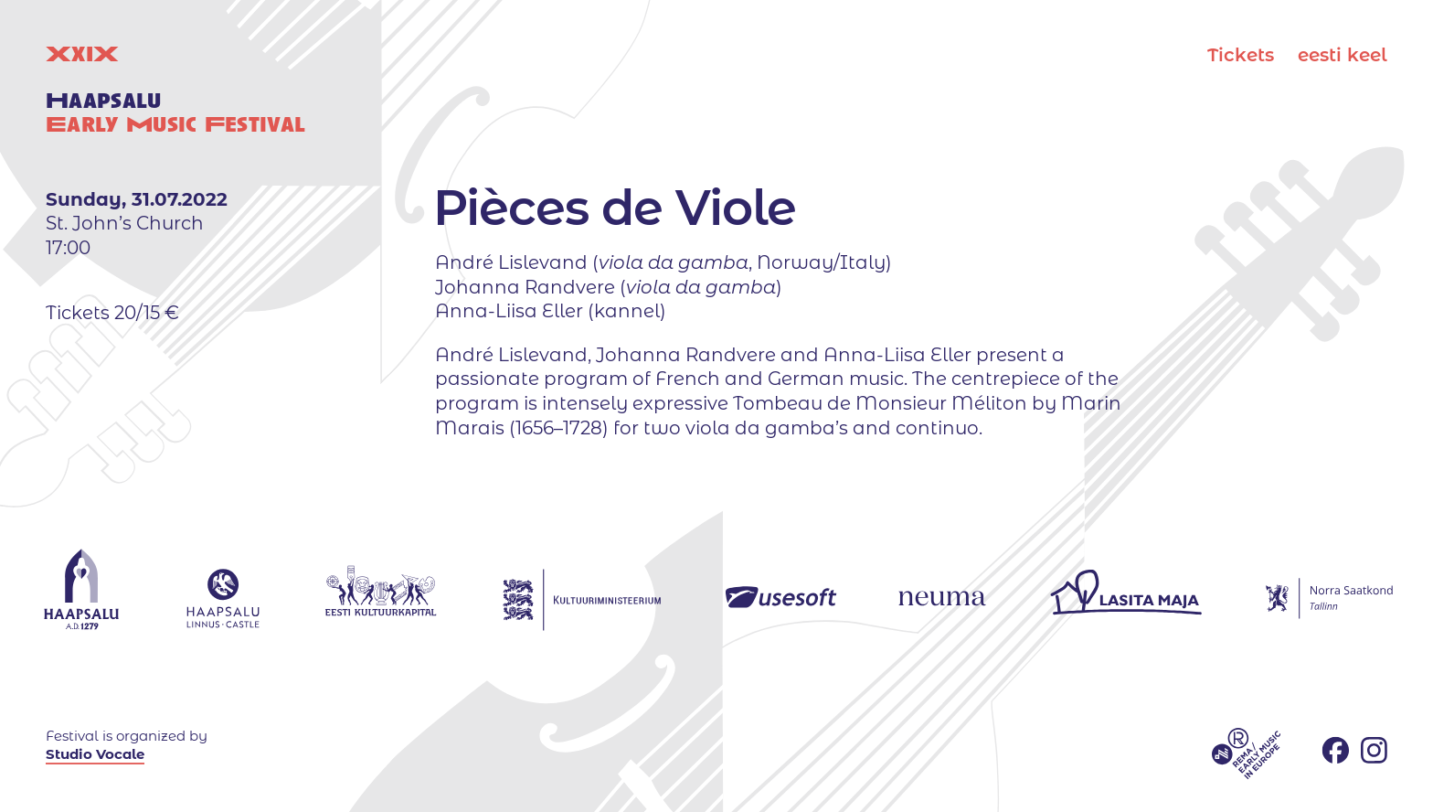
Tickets (1240, 55)
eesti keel (1342, 55)
